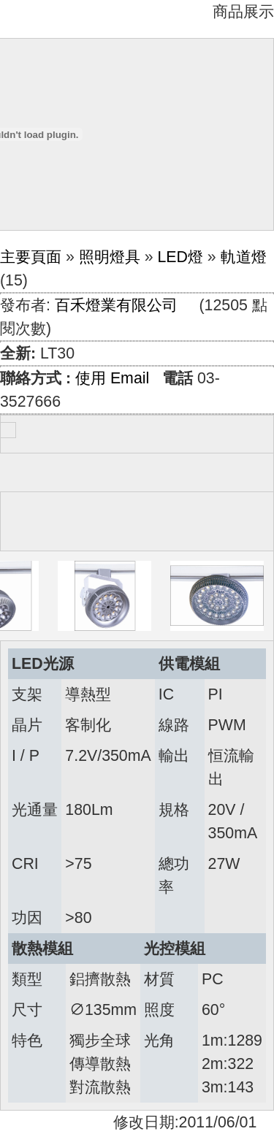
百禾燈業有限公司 (116, 305)
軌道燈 (244, 257)
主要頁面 (30, 257)
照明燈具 (109, 257)
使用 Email (112, 378)
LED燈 (180, 257)
